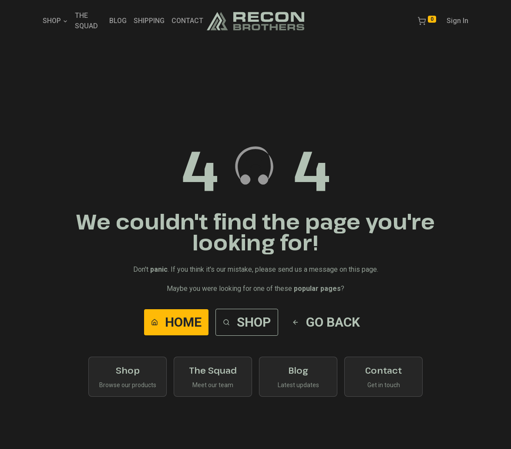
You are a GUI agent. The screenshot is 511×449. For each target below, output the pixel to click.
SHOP (55, 21)
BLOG (118, 21)
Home (176, 322)
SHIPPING (149, 21)
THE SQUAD (86, 20)
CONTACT (187, 21)
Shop (247, 322)
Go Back (326, 322)
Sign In (457, 21)
